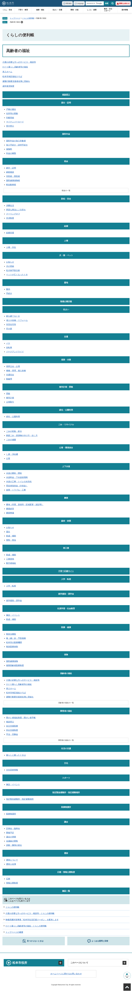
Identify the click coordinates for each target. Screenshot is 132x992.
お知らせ (10, 262)
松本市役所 (19, 962)
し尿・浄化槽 (12, 454)
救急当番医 (11, 634)
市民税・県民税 (13, 176)
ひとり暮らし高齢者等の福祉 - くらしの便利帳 (26, 926)
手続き (9, 293)
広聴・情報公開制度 (66, 872)
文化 (66, 763)
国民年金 (66, 134)
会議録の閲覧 (12, 841)
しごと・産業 (92, 10)
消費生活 (10, 205)
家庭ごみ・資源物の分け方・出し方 (22, 435)
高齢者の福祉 (15, 22)
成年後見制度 (8, 86)
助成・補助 (11, 536)
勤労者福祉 (11, 563)
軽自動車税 (11, 185)
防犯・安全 (66, 199)
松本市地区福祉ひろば (12, 76)
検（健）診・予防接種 (16, 638)
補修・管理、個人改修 (16, 371)
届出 (8, 532)
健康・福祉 (40, 10)
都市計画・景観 (66, 387)
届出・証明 (66, 103)
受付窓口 (10, 126)
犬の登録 (10, 266)
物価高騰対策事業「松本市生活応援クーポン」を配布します (32, 920)
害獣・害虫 (11, 540)
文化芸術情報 (12, 770)
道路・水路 (66, 360)
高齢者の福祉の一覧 (66, 703)
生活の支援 (66, 748)
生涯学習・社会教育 (66, 608)
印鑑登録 (10, 118)
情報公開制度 (12, 883)
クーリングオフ (13, 214)
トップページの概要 (14, 932)
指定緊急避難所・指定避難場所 (66, 792)
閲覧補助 (69, 3)
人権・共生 (11, 247)
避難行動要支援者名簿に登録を (16, 81)
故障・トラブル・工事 (16, 490)
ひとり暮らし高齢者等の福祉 (15, 67)
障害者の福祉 (66, 711)
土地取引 (10, 402)
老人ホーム (7, 72)
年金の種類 (11, 153)
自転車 (9, 347)
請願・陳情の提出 (14, 845)
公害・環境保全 (66, 448)
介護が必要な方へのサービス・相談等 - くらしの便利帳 (30, 913)
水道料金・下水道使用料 (17, 477)
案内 (8, 289)
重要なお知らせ (124, 3)
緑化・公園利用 (66, 410)
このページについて (79, 963)
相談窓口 (66, 95)
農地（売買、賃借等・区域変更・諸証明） (24, 504)
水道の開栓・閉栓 (14, 473)
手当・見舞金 (12, 734)
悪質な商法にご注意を (16, 210)
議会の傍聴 (11, 837)
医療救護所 (66, 807)
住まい (66, 309)
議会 (66, 822)
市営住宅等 (11, 324)
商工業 (66, 548)
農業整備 (10, 513)
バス (8, 343)
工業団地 (10, 559)
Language (80, 3)
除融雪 (9, 379)
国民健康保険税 (13, 180)
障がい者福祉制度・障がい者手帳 (21, 718)
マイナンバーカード (15, 122)
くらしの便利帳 (28, 18)
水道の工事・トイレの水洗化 (19, 482)
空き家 (9, 329)
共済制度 (10, 218)
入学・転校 (66, 579)
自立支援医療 (12, 726)
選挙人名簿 (11, 864)
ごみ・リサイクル (66, 424)
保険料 (9, 149)
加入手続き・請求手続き (17, 145)
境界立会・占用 (13, 366)
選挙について (12, 860)
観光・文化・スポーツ (109, 10)
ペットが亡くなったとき (17, 275)
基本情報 (125, 10)
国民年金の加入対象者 (16, 141)
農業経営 (10, 509)
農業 (66, 498)
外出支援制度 (12, 730)
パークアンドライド (15, 352)
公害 (8, 458)
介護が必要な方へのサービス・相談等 (19, 62)
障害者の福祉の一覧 (66, 740)
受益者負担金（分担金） (17, 486)
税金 (66, 161)
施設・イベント (13, 615)
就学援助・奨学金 (66, 594)
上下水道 (66, 466)
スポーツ (66, 778)
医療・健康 (66, 627)
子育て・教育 (23, 10)
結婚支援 (10, 233)
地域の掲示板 (66, 301)
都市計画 (10, 398)
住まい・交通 (57, 10)
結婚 (66, 226)
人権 (66, 241)
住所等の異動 (12, 113)
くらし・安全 (7, 10)
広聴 (8, 879)
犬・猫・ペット (66, 255)
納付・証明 (11, 168)
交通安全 (10, 375)
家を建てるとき (13, 316)
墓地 (66, 283)
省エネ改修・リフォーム (17, 320)
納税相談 (10, 172)
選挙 (66, 853)
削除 (22, 22)
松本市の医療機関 (14, 642)
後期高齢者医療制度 (15, 665)
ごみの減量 (11, 440)
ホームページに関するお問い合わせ (66, 974)
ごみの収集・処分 (14, 431)
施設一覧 (66, 891)
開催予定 (10, 833)
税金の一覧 (66, 190)
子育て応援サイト (66, 571)
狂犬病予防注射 (13, 270)
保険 (66, 655)
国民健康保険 (12, 661)
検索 (112, 3)
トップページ (15, 18)
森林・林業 (66, 521)
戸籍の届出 (11, 109)
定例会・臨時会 (13, 828)
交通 (66, 337)
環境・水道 (74, 10)
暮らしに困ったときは (16, 755)
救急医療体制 (12, 647)
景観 (8, 394)
